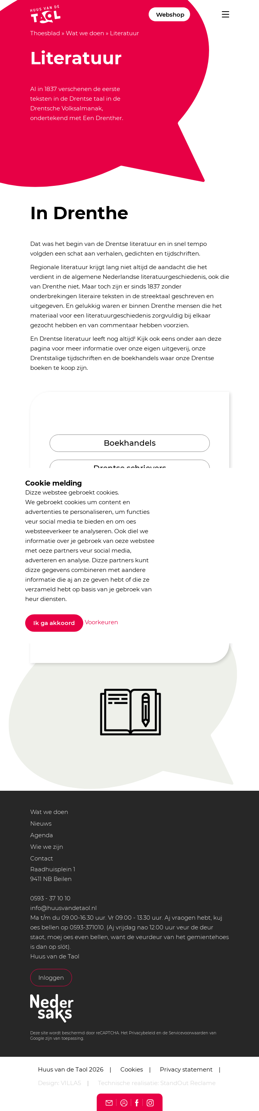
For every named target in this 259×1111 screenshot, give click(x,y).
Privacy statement (186, 1069)
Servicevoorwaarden (188, 1032)
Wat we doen (85, 33)
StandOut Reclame (188, 1083)
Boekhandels (130, 443)
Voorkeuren (101, 622)
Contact (41, 858)
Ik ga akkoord (54, 623)
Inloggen (51, 977)
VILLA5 (71, 1083)
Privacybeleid (142, 1032)
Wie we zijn (46, 846)
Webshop (170, 14)
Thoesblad (45, 33)
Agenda (41, 835)
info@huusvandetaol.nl (63, 908)
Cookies (131, 1069)
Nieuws (40, 823)
